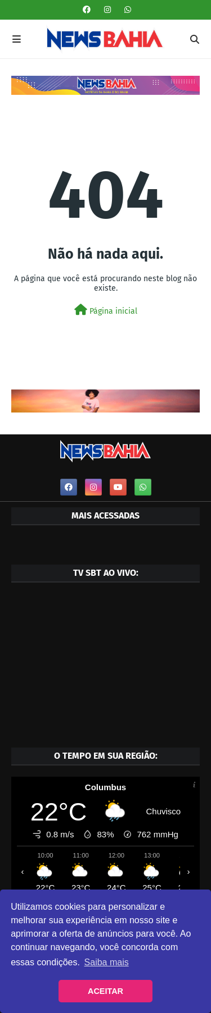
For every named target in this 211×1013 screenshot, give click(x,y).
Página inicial (105, 310)
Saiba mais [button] (106, 962)
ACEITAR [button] (105, 991)
